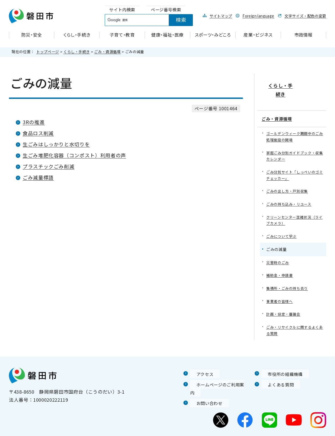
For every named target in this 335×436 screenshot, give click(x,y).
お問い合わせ (204, 387)
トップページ (47, 51)
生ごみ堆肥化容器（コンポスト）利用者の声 (74, 155)
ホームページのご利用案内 (219, 377)
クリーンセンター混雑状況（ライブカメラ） (294, 208)
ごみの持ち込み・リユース (290, 192)
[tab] (122, 10)
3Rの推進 (34, 122)
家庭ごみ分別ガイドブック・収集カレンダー (294, 141)
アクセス (199, 366)
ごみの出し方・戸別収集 (288, 178)
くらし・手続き (76, 51)
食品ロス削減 (38, 133)
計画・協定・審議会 (284, 305)
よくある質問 (276, 377)
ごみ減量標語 (38, 177)
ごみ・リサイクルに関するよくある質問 (294, 322)
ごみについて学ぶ (282, 225)
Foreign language (258, 16)
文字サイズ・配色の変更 (305, 16)
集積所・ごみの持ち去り (288, 279)
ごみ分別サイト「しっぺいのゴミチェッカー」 (294, 162)
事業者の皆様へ (280, 292)
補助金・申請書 (280, 265)
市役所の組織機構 (280, 366)
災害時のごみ (278, 252)
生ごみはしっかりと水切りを (56, 144)
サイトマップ (220, 16)
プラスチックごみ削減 (48, 166)
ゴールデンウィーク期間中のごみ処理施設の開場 (294, 122)
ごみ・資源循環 (107, 51)
